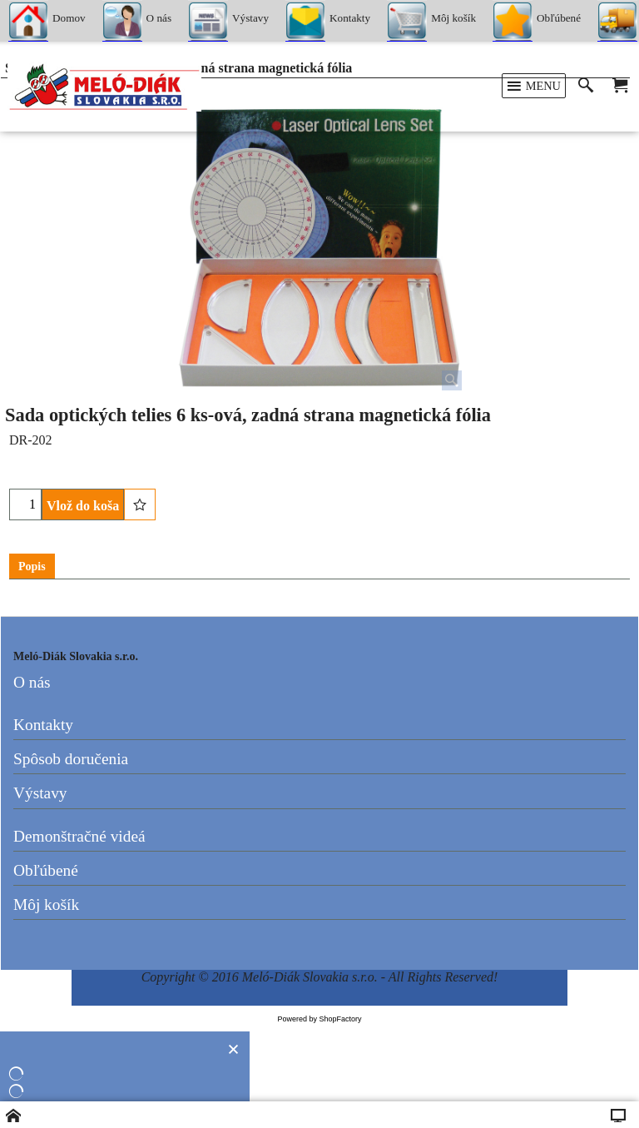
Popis (32, 566)
